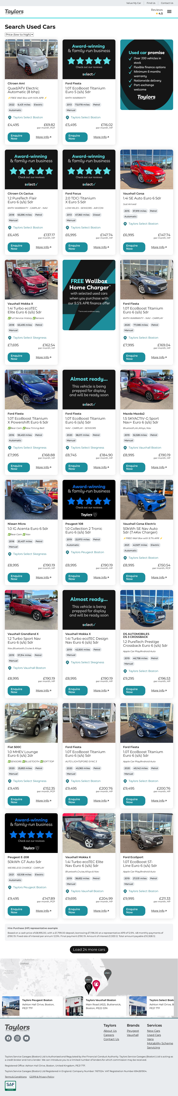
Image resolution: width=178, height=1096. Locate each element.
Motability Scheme (160, 1043)
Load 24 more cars (89, 949)
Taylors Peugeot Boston (87, 552)
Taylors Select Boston (28, 117)
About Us (110, 1030)
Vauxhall (133, 1035)
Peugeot (133, 1030)
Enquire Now (16, 137)
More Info (44, 137)
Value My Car (133, 3)
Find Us (151, 3)
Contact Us (167, 3)
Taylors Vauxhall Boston (145, 447)
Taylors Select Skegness (29, 337)
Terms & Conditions (16, 1076)
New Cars (153, 1030)
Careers (109, 1035)
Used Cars (154, 1035)
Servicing (153, 1047)
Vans (150, 1039)
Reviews (157, 11)
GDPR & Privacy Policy (41, 1076)
